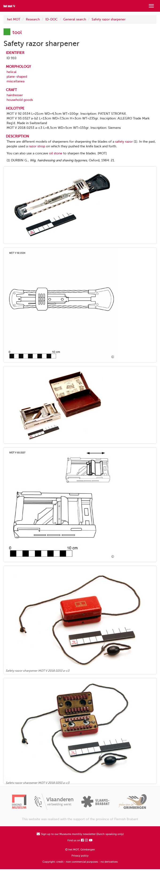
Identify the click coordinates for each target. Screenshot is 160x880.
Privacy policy (80, 855)
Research (33, 19)
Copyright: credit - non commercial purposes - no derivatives (80, 861)
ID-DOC (51, 19)
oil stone (55, 153)
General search (74, 19)
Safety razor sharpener (108, 19)
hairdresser (15, 95)
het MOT (13, 19)
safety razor (124, 141)
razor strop (37, 146)
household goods (20, 100)
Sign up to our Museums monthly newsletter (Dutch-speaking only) (80, 834)
